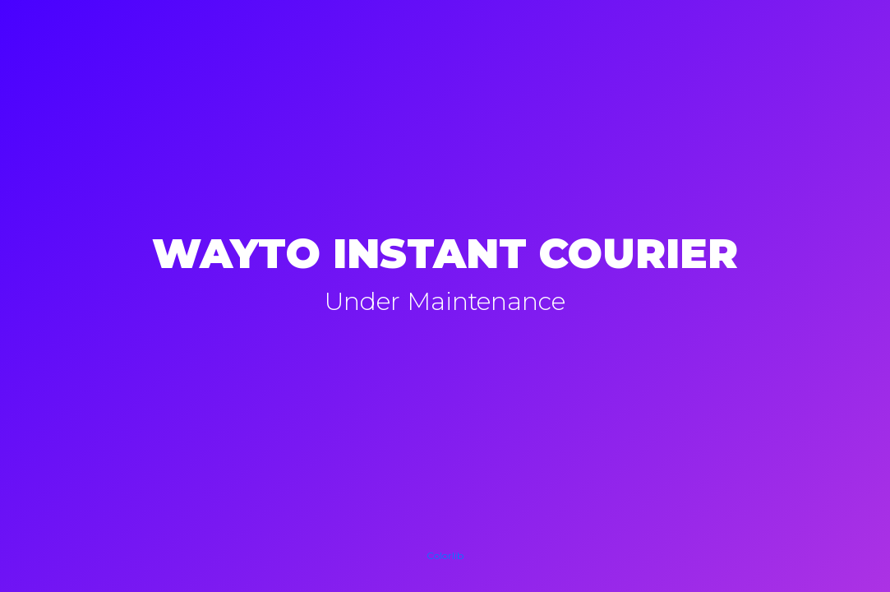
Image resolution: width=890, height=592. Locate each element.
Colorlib (445, 555)
